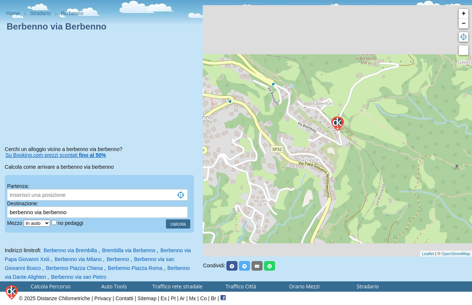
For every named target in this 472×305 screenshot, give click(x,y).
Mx (192, 298)
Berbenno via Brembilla (70, 250)
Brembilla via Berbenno (129, 250)
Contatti (124, 298)
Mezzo (15, 223)
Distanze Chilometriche (63, 298)
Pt (173, 298)
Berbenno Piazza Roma (135, 268)
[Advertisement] (101, 90)
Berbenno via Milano (78, 259)
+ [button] (464, 13)
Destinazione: (22, 203)
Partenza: (18, 186)
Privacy (102, 298)
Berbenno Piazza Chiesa (74, 268)
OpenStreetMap (455, 253)
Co (203, 298)
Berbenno (118, 259)
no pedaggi (71, 223)
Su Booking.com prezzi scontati (56, 155)
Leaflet (428, 253)
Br (213, 298)
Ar (182, 298)
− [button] (464, 23)
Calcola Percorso (50, 286)
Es (164, 298)
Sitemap (147, 298)
